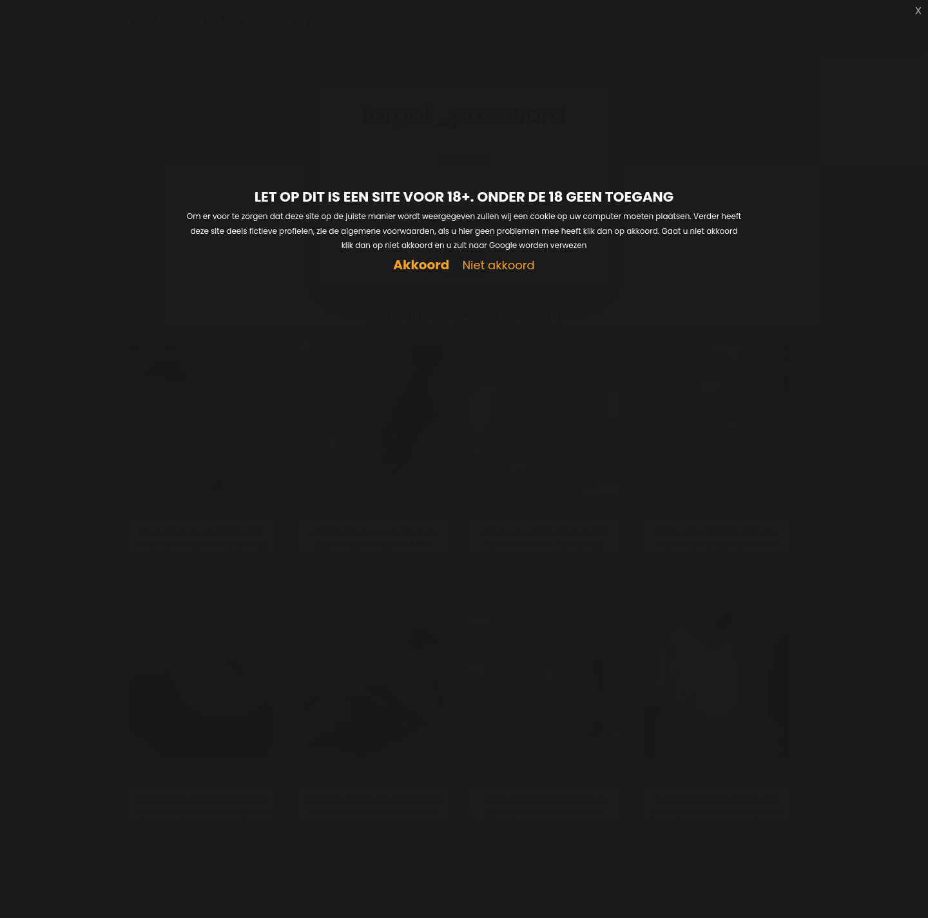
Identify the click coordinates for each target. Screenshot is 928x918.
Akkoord (421, 265)
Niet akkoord (498, 265)
